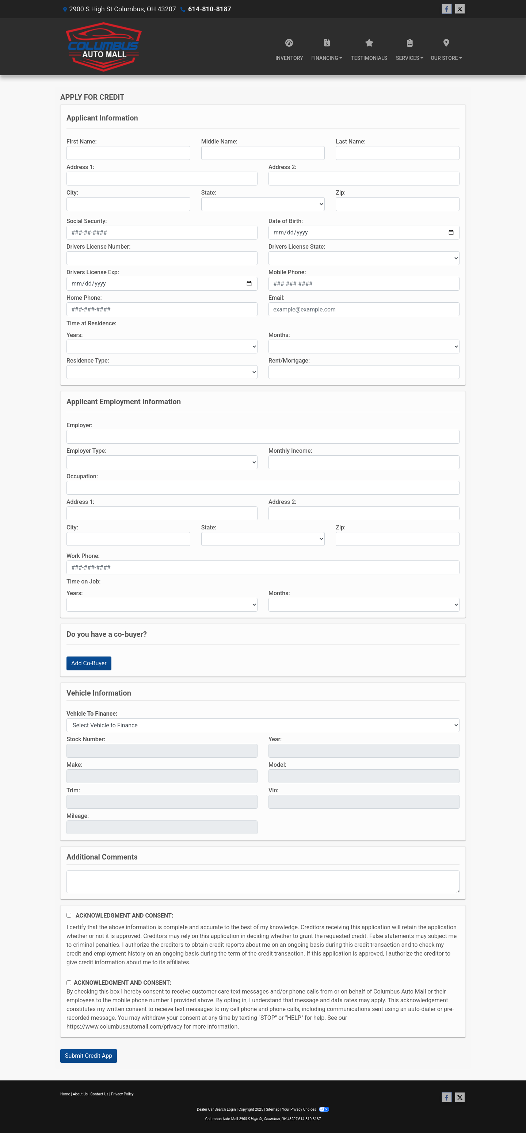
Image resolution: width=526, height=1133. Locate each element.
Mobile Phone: (287, 272)
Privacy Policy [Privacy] (122, 1094)
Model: (277, 764)
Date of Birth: (285, 221)
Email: (276, 297)
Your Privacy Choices (305, 1109)
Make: (74, 764)
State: (209, 192)
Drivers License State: (296, 246)
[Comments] (263, 881)
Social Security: (86, 221)
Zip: (341, 192)
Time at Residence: (91, 323)
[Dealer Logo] (104, 46)
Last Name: (351, 141)
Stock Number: (85, 739)
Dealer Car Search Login (216, 1109)
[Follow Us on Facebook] (447, 9)
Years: (74, 335)
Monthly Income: (290, 450)
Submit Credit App (88, 1055)
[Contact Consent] (68, 982)
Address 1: (80, 167)
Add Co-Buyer (89, 663)
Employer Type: (86, 450)
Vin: (273, 790)
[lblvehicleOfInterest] (263, 725)
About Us (80, 1094)
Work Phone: (83, 555)
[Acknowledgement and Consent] (68, 915)
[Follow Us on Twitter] (460, 9)
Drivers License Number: (98, 246)
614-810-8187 (209, 9)
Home (65, 1094)
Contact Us (99, 1094)
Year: (275, 739)
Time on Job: (83, 581)
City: (72, 192)
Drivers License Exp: (92, 272)
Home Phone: (84, 297)
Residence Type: (87, 360)
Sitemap (272, 1109)
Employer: (79, 425)
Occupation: (82, 476)
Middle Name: (219, 141)
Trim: (73, 790)
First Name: (81, 141)
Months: (279, 335)
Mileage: (77, 815)
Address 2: (282, 167)
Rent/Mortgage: (289, 360)
